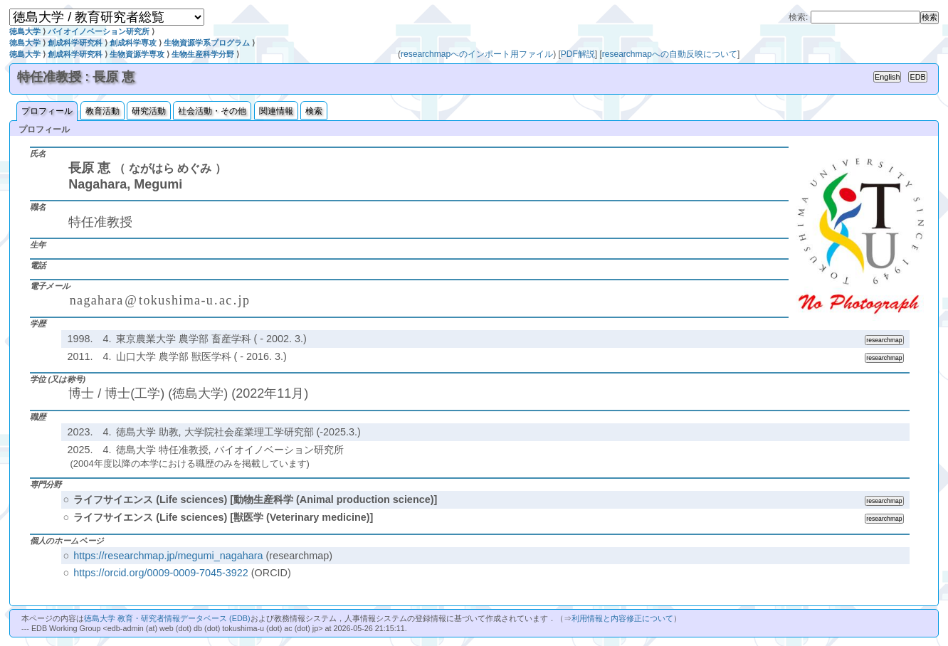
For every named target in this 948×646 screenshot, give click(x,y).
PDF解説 (578, 54)
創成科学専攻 (133, 42)
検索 (313, 111)
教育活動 (102, 111)
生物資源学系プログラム (207, 42)
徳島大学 (25, 31)
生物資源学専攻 (137, 54)
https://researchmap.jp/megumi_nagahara (168, 555)
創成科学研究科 (75, 42)
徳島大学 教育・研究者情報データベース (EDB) (167, 618)
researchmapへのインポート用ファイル (477, 54)
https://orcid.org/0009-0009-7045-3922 (160, 572)
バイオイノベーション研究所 (98, 31)
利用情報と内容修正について (622, 618)
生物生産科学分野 (203, 54)
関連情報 (276, 111)
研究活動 (149, 111)
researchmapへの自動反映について (669, 54)
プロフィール (47, 111)
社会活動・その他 (212, 111)
